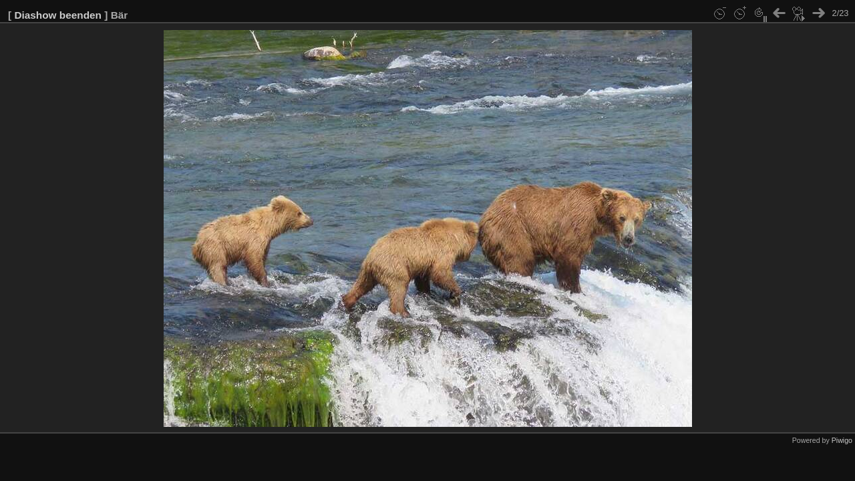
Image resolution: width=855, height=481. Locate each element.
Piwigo (842, 440)
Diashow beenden (58, 15)
